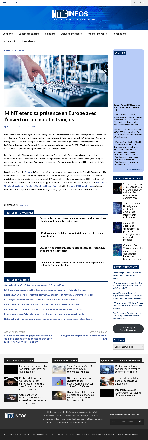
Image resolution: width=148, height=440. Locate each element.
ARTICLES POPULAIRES (19, 212)
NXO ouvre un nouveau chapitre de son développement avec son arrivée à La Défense (45, 290)
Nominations (119, 33)
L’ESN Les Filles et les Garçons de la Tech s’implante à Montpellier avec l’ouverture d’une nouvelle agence (32, 383)
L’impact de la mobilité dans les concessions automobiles (127, 381)
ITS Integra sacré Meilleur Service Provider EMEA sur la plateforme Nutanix (40, 299)
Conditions (106, 434)
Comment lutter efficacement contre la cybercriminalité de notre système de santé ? (32, 398)
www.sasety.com (134, 169)
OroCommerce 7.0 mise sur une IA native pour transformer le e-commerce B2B (41, 304)
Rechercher (139, 3)
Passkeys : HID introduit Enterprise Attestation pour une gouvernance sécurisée (43, 309)
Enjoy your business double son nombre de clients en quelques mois (33, 369)
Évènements (9, 40)
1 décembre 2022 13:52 (26, 127)
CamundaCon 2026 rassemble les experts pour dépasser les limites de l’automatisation (133, 252)
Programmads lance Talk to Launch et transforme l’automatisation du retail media (44, 314)
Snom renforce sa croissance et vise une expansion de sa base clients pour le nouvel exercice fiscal (73, 219)
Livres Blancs (29, 40)
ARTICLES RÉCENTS (65, 360)
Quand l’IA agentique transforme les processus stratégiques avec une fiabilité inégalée (132, 231)
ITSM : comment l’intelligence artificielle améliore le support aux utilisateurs (132, 210)
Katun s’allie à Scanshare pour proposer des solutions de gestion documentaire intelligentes (48, 319)
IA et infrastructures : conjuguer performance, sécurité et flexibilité (127, 369)
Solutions (50, 33)
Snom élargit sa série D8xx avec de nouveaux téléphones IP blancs (36, 285)
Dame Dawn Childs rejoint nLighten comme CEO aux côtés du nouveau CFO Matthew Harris (48, 294)
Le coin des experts (29, 33)
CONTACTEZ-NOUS (10, 3)
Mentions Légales (43, 434)
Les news (8, 33)
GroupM (28, 172)
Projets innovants (97, 33)
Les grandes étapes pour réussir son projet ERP (84, 337)
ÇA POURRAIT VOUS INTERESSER (121, 360)
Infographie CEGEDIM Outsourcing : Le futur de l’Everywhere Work (128, 392)
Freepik (135, 434)
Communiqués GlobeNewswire (128, 328)
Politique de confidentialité (61, 434)
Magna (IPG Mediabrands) (81, 186)
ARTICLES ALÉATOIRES (19, 360)
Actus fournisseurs (71, 33)
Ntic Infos (9, 127)
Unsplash (127, 434)
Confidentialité (95, 434)
